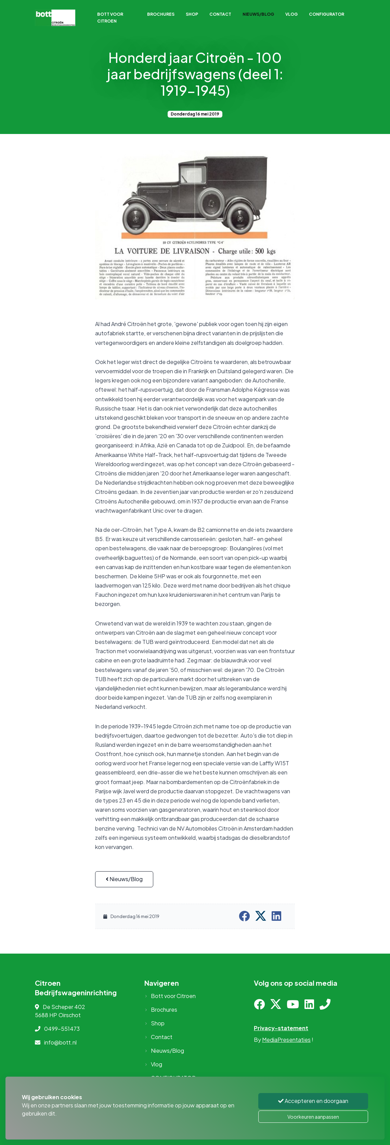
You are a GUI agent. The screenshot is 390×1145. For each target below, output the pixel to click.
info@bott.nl (60, 1042)
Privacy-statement (281, 1028)
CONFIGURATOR (326, 14)
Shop (192, 14)
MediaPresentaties (286, 1039)
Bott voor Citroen (110, 18)
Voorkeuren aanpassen (313, 1117)
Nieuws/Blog (258, 14)
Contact (220, 14)
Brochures (160, 14)
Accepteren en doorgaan (313, 1100)
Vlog (291, 14)
